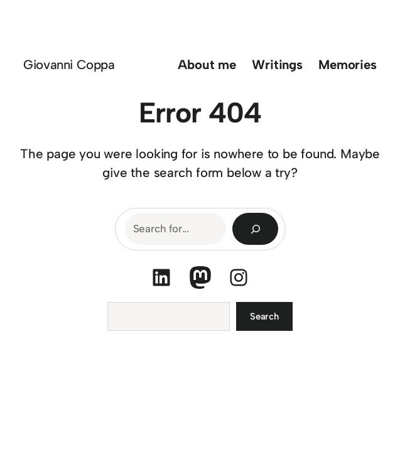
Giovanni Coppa (68, 64)
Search (264, 316)
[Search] (255, 229)
